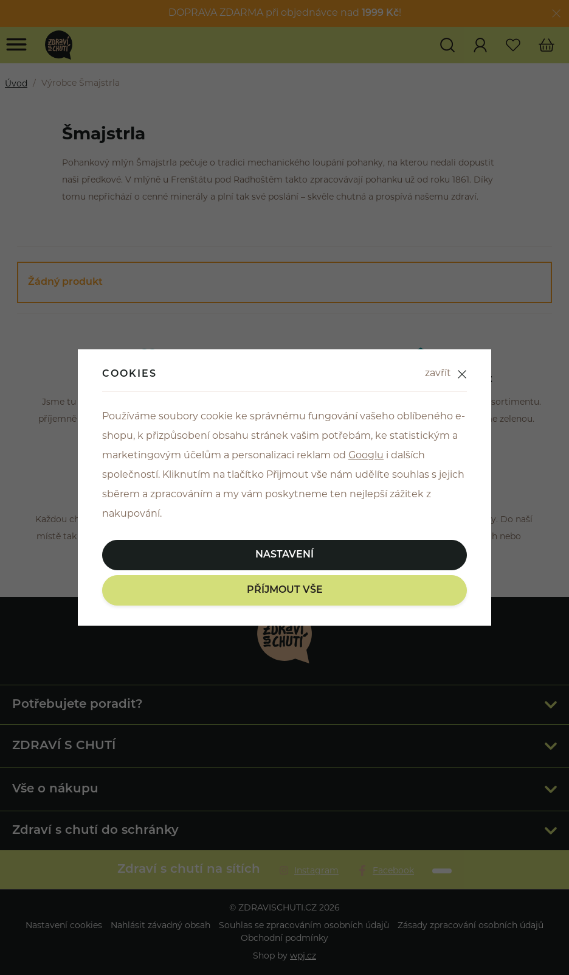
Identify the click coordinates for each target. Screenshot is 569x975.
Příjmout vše (285, 590)
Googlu (366, 456)
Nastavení (284, 555)
